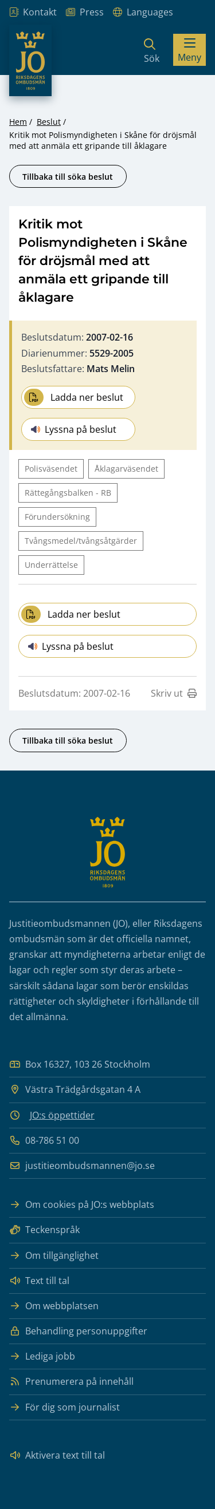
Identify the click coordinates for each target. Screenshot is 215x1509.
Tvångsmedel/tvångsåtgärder (81, 540)
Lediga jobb (42, 1356)
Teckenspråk (44, 1230)
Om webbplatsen (54, 1306)
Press (85, 12)
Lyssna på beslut (73, 429)
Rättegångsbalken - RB (68, 492)
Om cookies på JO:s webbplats (81, 1204)
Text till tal (39, 1281)
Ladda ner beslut (73, 397)
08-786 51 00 (44, 1140)
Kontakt (33, 12)
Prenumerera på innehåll (71, 1381)
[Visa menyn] (189, 50)
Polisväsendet (51, 468)
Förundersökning (57, 516)
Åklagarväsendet (126, 468)
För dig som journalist (64, 1407)
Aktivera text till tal (57, 1455)
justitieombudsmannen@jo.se (82, 1166)
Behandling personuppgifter (78, 1331)
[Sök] (151, 50)
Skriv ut (174, 693)
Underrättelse (51, 564)
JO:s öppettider (62, 1115)
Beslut (49, 121)
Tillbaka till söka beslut (67, 176)
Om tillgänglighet (54, 1255)
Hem (18, 121)
